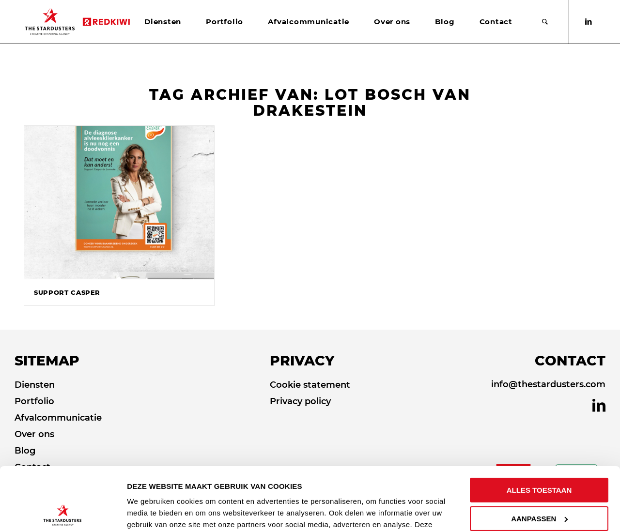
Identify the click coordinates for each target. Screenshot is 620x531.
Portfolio (34, 401)
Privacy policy (300, 401)
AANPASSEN (539, 456)
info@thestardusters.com (548, 384)
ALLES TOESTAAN (539, 428)
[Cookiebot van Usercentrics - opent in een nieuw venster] (62, 512)
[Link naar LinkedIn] (588, 22)
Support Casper (67, 292)
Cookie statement (310, 384)
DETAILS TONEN (158, 512)
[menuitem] (162, 22)
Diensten (35, 384)
